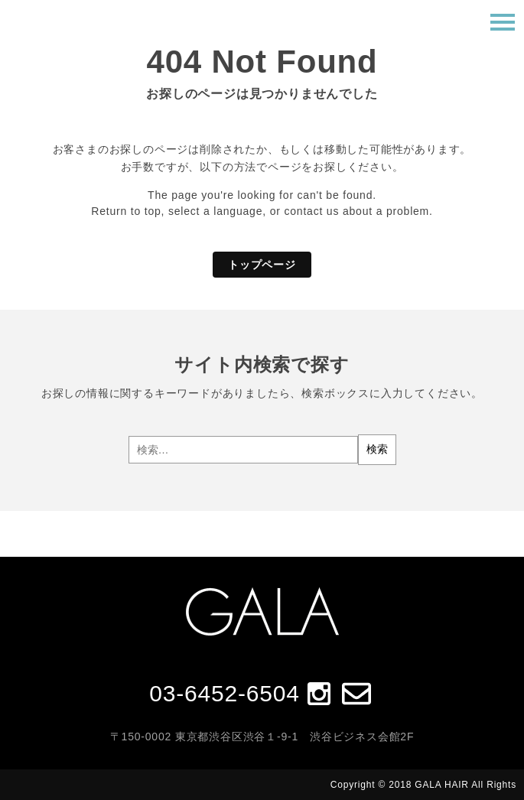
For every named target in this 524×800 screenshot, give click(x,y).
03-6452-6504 (224, 693)
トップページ (262, 265)
